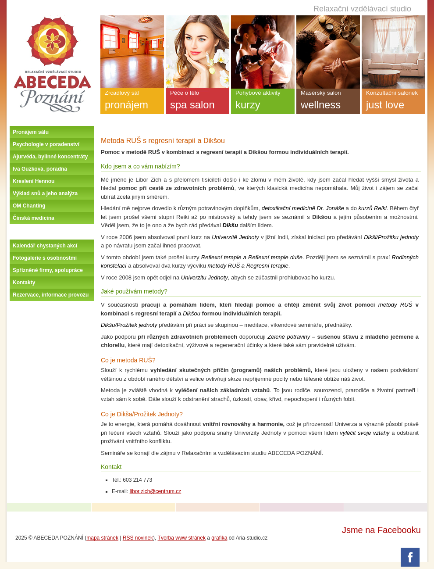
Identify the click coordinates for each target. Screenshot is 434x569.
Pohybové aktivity (263, 101)
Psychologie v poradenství (46, 144)
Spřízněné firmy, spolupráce (48, 270)
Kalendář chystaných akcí (45, 246)
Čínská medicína (33, 218)
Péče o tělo (197, 101)
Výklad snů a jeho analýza (45, 193)
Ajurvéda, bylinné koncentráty (50, 157)
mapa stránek (102, 538)
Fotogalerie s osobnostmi (45, 258)
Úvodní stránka (52, 18)
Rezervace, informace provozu (51, 295)
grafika (219, 538)
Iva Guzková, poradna (40, 169)
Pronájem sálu (31, 132)
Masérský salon (328, 101)
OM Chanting (29, 206)
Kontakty (24, 282)
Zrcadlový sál (132, 101)
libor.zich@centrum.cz (155, 491)
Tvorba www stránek (182, 538)
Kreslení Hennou (33, 181)
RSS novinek (138, 538)
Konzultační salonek (393, 101)
